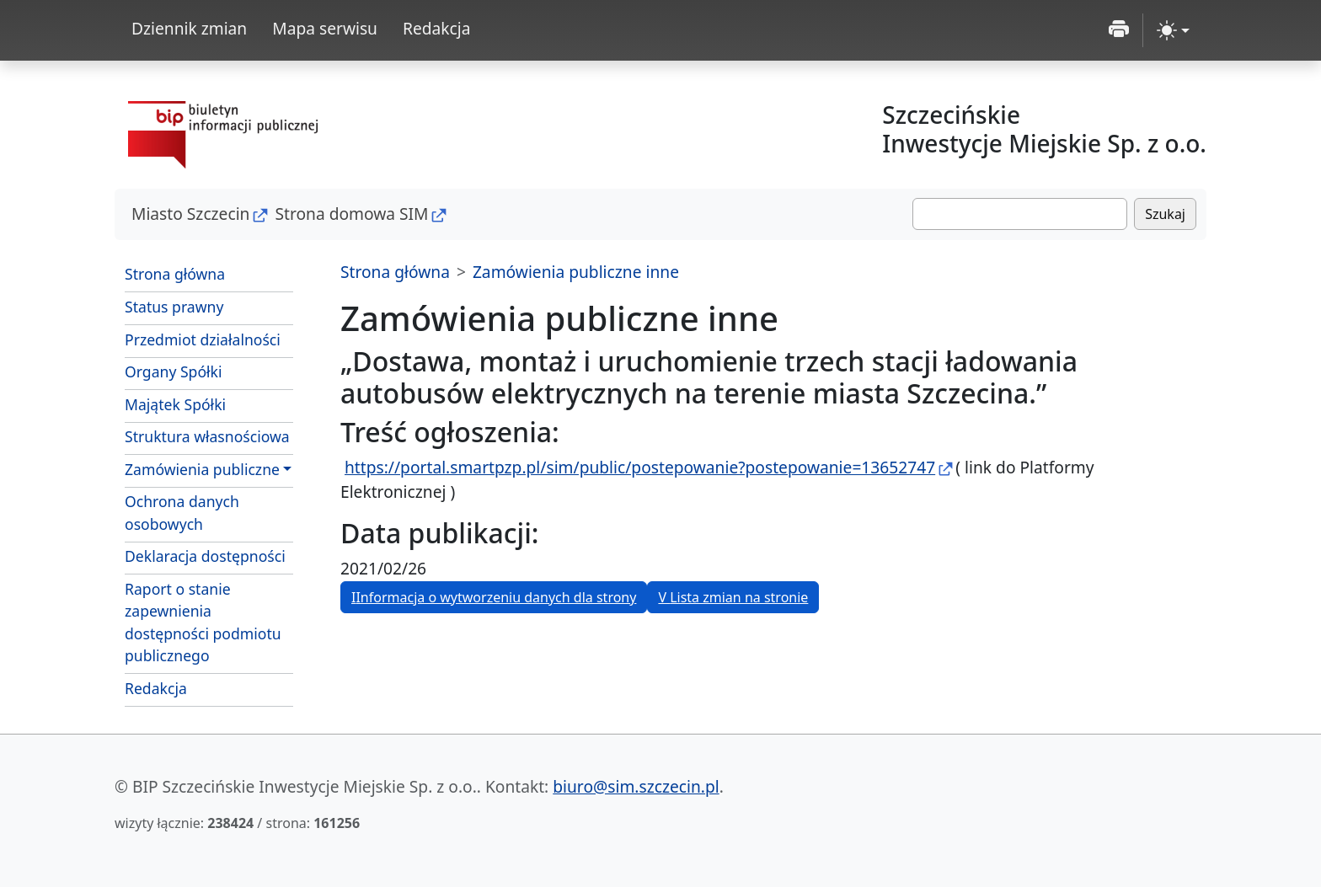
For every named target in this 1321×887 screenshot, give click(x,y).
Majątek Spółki (175, 404)
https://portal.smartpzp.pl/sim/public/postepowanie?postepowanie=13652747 (640, 467)
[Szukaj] (1019, 214)
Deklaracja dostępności (205, 556)
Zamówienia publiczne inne (576, 271)
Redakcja (437, 28)
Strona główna (175, 274)
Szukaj (1165, 214)
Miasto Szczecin (190, 213)
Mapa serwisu (324, 28)
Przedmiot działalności (203, 339)
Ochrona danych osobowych (182, 512)
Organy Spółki (173, 371)
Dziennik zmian (189, 28)
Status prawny (174, 307)
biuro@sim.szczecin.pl (636, 786)
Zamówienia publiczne (202, 469)
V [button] (733, 597)
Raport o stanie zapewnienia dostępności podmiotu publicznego (203, 622)
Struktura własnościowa (207, 436)
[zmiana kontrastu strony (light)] (1173, 30)
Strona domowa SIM (351, 213)
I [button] (493, 597)
